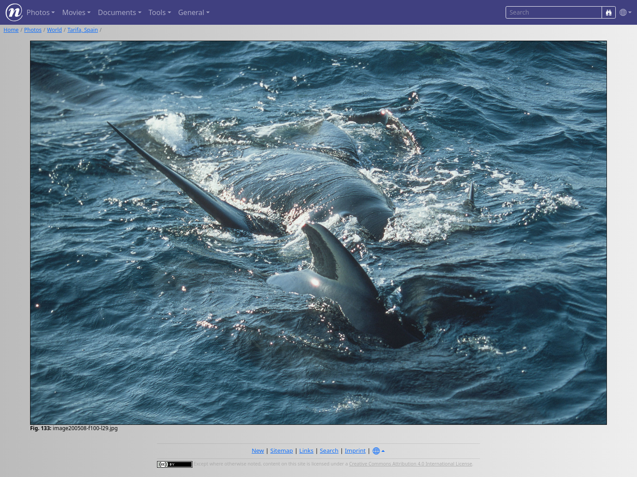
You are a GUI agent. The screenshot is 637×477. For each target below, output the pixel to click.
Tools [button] (157, 12)
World (54, 30)
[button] (624, 12)
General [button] (191, 12)
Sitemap (281, 450)
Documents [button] (117, 12)
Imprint (355, 450)
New (258, 450)
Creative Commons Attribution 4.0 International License (410, 464)
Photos (33, 30)
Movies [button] (73, 12)
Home (11, 30)
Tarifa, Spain (82, 30)
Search (329, 450)
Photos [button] (38, 12)
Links (306, 450)
